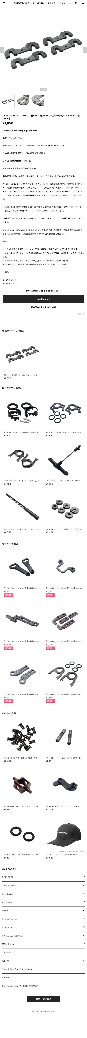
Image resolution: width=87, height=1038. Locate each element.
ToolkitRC (7, 952)
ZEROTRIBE (8, 877)
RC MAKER (7, 902)
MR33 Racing (8, 944)
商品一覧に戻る (43, 999)
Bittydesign (7, 894)
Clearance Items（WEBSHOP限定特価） (20, 986)
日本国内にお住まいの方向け (43, 307)
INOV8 (5, 911)
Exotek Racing (9, 919)
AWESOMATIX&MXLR (12, 936)
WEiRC (5, 961)
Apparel (6, 977)
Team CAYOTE (9, 885)
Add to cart (43, 299)
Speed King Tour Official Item (17, 969)
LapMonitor (7, 927)
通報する (81, 314)
